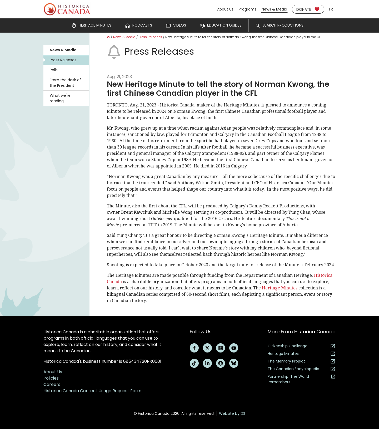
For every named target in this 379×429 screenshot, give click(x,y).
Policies (51, 378)
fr (331, 9)
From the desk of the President (65, 82)
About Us (225, 9)
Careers (51, 384)
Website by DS (232, 413)
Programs (247, 9)
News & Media (274, 9)
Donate (308, 9)
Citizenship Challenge (302, 346)
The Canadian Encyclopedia (302, 369)
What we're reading (60, 98)
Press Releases (63, 60)
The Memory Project (302, 361)
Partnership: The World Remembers (302, 379)
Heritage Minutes (279, 288)
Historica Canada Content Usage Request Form (92, 391)
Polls (54, 70)
